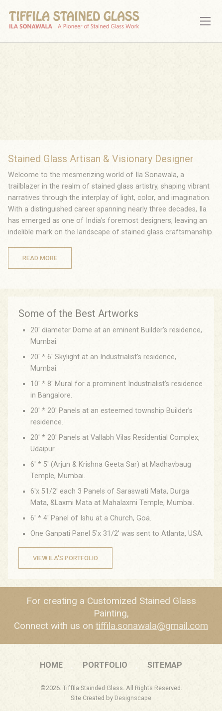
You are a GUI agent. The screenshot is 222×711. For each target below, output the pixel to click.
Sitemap (164, 665)
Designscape (132, 698)
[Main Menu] (205, 21)
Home (51, 665)
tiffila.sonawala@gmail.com (152, 625)
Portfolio (105, 665)
